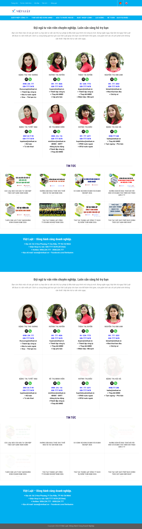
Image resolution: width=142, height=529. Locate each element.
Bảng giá (54, 3)
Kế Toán (111, 18)
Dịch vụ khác (123, 18)
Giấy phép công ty (20, 18)
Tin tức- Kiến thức (26, 3)
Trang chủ (14, 3)
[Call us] (30, 79)
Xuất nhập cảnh (85, 18)
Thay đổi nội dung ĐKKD (42, 18)
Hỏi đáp (36, 3)
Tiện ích (45, 3)
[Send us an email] (26, 79)
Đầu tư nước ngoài (65, 18)
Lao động (100, 18)
